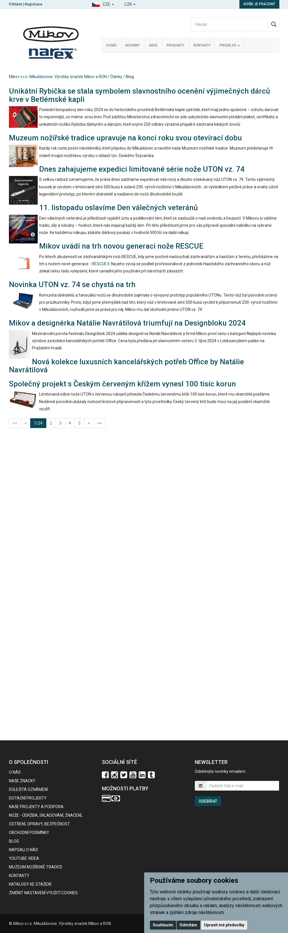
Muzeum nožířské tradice (35, 867)
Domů (111, 45)
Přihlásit (15, 4)
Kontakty (202, 45)
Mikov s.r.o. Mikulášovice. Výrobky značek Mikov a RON (58, 76)
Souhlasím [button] (163, 925)
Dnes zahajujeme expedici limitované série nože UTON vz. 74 (142, 169)
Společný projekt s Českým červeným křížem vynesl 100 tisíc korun (122, 384)
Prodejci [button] (230, 45)
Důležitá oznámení (28, 789)
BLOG (14, 841)
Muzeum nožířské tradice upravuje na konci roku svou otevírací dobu (125, 137)
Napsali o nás (23, 849)
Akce (153, 45)
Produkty (175, 45)
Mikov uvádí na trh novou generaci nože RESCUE (121, 246)
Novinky (132, 45)
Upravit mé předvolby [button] (224, 925)
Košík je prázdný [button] (259, 4)
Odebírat (208, 801)
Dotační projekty (28, 798)
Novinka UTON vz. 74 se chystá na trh (72, 284)
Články (116, 76)
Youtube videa (24, 858)
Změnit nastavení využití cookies (43, 893)
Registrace (33, 4)
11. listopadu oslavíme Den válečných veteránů (118, 207)
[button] (102, 3)
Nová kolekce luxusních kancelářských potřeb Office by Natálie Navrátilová (126, 365)
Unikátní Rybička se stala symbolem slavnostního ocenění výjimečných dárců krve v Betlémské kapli (139, 95)
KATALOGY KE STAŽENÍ (30, 884)
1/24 (40, 422)
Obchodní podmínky (29, 832)
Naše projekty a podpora (36, 806)
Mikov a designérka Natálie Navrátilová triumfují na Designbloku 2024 (127, 323)
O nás (15, 772)
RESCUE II (100, 264)
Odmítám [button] (188, 925)
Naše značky (22, 781)
